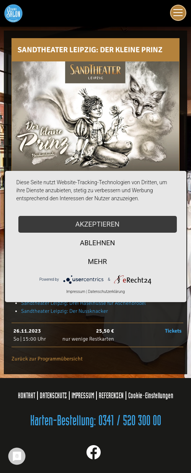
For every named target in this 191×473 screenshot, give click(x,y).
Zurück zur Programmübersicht (47, 359)
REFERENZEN (111, 395)
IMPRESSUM (83, 395)
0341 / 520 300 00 (129, 421)
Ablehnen (97, 243)
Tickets (173, 331)
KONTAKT (26, 395)
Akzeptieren (97, 224)
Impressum (75, 292)
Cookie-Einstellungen (150, 395)
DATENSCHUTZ (53, 395)
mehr (97, 261)
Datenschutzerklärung (106, 292)
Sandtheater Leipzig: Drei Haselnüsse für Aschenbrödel (83, 303)
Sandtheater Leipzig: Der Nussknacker (64, 311)
